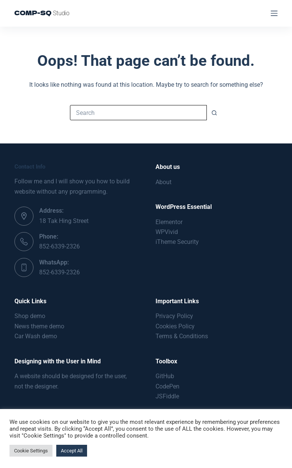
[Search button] (214, 112)
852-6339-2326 (59, 246)
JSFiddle (167, 396)
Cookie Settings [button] (31, 451)
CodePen (167, 386)
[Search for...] (138, 112)
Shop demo (29, 316)
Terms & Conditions (182, 336)
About (163, 182)
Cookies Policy (175, 326)
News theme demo (39, 326)
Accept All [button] (72, 451)
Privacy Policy (174, 316)
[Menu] (274, 13)
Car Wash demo (35, 336)
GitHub (165, 376)
